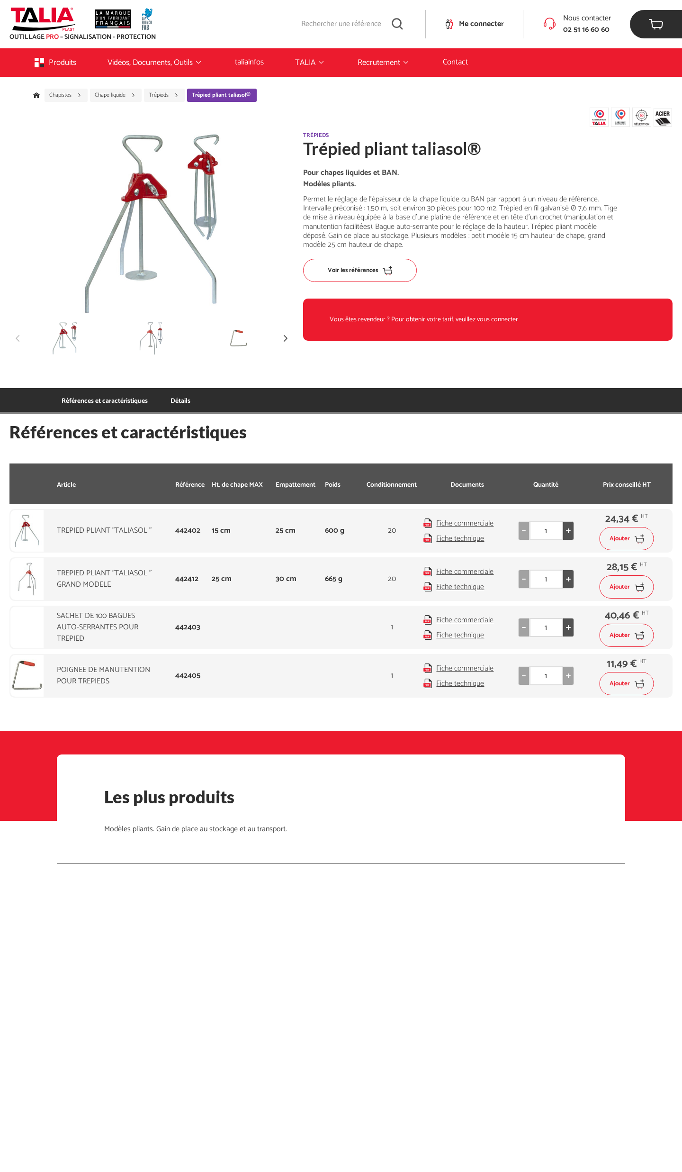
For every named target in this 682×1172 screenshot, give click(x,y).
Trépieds (164, 95)
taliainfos (249, 62)
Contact (455, 62)
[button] (285, 338)
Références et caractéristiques (105, 401)
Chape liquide (115, 95)
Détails (180, 401)
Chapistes (65, 95)
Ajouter (627, 539)
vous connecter (497, 319)
